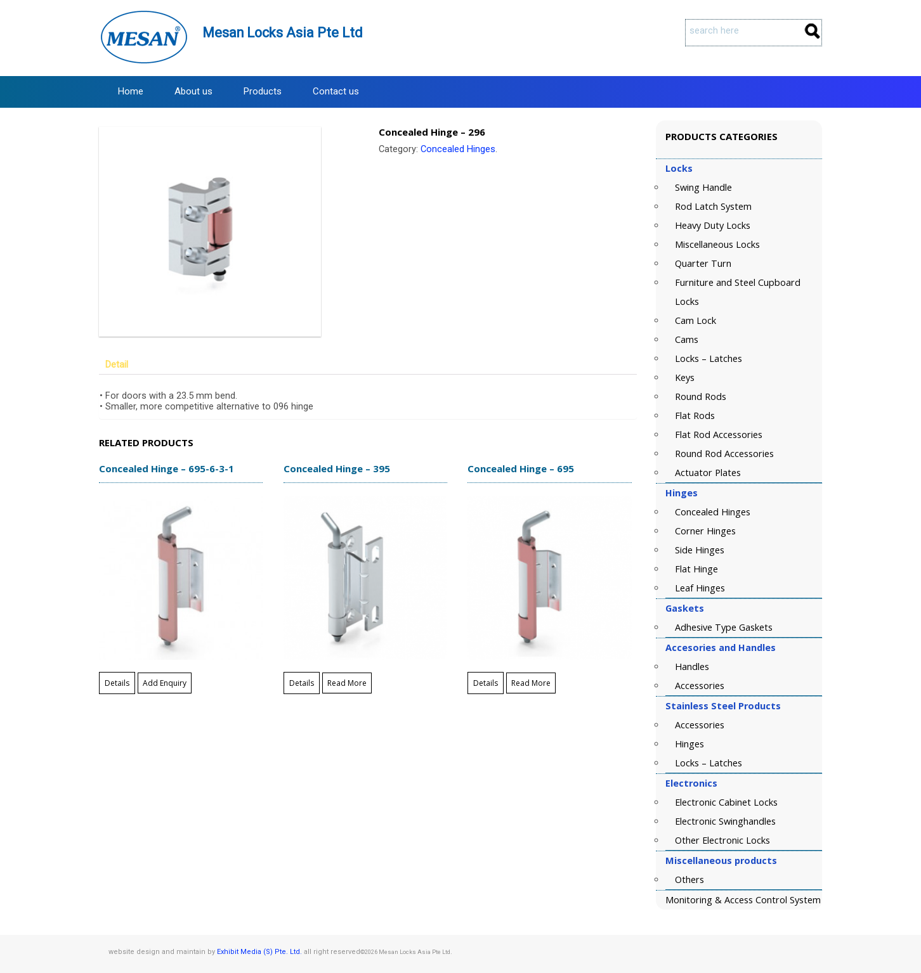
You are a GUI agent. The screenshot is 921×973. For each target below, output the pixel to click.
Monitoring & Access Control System (743, 900)
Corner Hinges (705, 531)
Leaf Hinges (700, 588)
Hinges (681, 493)
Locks (679, 168)
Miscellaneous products (721, 860)
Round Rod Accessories (724, 454)
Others (689, 879)
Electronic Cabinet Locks (726, 802)
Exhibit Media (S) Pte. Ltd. (259, 952)
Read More (347, 683)
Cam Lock (695, 320)
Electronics (691, 783)
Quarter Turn (703, 263)
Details (117, 683)
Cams (686, 339)
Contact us (336, 91)
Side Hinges (699, 550)
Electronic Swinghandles (725, 821)
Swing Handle (703, 187)
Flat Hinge (696, 569)
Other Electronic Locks (722, 840)
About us (193, 91)
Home (130, 91)
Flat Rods (695, 415)
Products (263, 91)
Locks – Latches (708, 358)
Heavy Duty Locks (712, 225)
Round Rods (700, 396)
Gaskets (684, 608)
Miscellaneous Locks (717, 244)
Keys (685, 377)
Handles (692, 666)
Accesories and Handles (720, 647)
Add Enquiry (164, 683)
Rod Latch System (713, 206)
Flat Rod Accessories (718, 435)
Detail (116, 364)
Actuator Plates (708, 473)
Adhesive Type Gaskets (724, 627)
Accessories (699, 686)
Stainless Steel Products (723, 706)
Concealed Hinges (458, 149)
